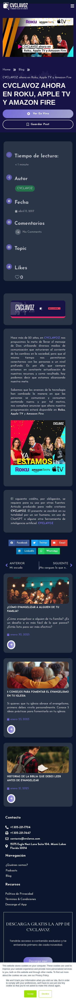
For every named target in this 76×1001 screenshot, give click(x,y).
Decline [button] (45, 994)
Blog (21, 69)
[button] (19, 543)
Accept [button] (30, 994)
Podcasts (11, 870)
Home (6, 69)
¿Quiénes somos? (17, 865)
